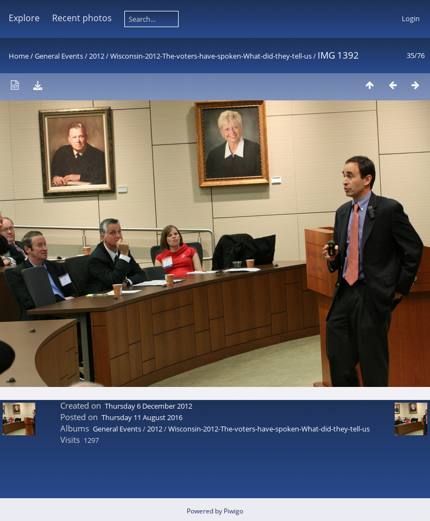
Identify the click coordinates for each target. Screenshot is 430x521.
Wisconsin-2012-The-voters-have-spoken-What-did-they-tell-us (211, 56)
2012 (96, 56)
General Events (59, 56)
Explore (24, 18)
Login (411, 18)
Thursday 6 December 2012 (148, 406)
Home (19, 56)
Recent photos (82, 18)
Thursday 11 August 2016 (142, 417)
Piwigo (233, 511)
